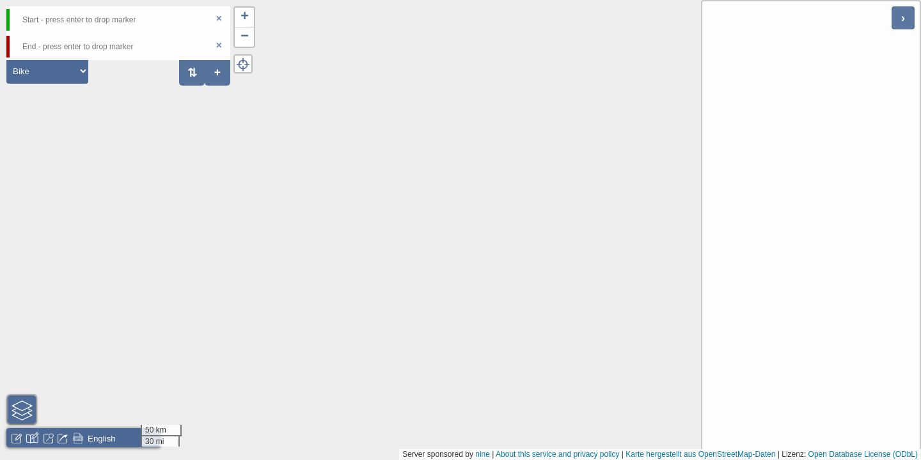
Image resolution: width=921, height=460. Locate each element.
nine (482, 454)
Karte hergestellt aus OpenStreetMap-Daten (700, 454)
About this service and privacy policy (557, 454)
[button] (244, 17)
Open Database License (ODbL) (863, 454)
